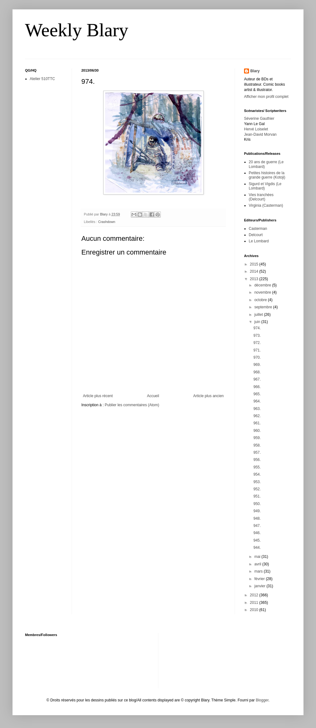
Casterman (258, 228)
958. (257, 445)
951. (257, 496)
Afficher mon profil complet (266, 96)
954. (257, 474)
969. (257, 364)
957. (257, 452)
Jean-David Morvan (260, 134)
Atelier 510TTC (42, 79)
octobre (261, 300)
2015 (254, 264)
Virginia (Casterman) (266, 205)
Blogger (262, 700)
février (260, 579)
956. (257, 460)
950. (257, 504)
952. (257, 489)
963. (257, 409)
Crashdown (106, 222)
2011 (254, 602)
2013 (254, 279)
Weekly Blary (76, 30)
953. (257, 482)
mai (258, 556)
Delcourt (256, 235)
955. (257, 467)
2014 (254, 271)
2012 (254, 595)
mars (259, 571)
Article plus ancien (208, 396)
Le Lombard (259, 241)
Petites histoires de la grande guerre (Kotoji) (267, 175)
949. (257, 511)
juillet (259, 314)
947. (257, 525)
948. (257, 518)
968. (257, 372)
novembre (263, 292)
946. (257, 533)
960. (257, 430)
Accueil (153, 396)
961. (257, 423)
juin (257, 322)
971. (257, 350)
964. (257, 401)
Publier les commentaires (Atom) (132, 405)
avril (258, 564)
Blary (255, 71)
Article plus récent (98, 396)
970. (257, 357)
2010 (254, 610)
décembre (263, 285)
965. (257, 394)
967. (257, 379)
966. (257, 387)
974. (257, 328)
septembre (263, 307)
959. (257, 438)
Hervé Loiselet (256, 129)
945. (257, 540)
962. (257, 416)
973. (257, 335)
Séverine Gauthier (259, 118)
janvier (260, 586)
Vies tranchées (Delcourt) (261, 197)
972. (257, 343)
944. (257, 547)
